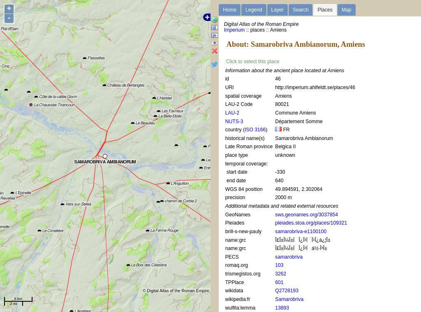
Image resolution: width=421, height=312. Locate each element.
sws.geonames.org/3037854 (306, 215)
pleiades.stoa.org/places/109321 (311, 223)
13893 (282, 308)
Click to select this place (253, 61)
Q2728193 (286, 291)
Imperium (234, 30)
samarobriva (289, 257)
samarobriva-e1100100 (300, 231)
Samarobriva (289, 299)
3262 (280, 274)
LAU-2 (232, 113)
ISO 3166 (255, 130)
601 (279, 282)
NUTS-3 (234, 121)
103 (279, 265)
